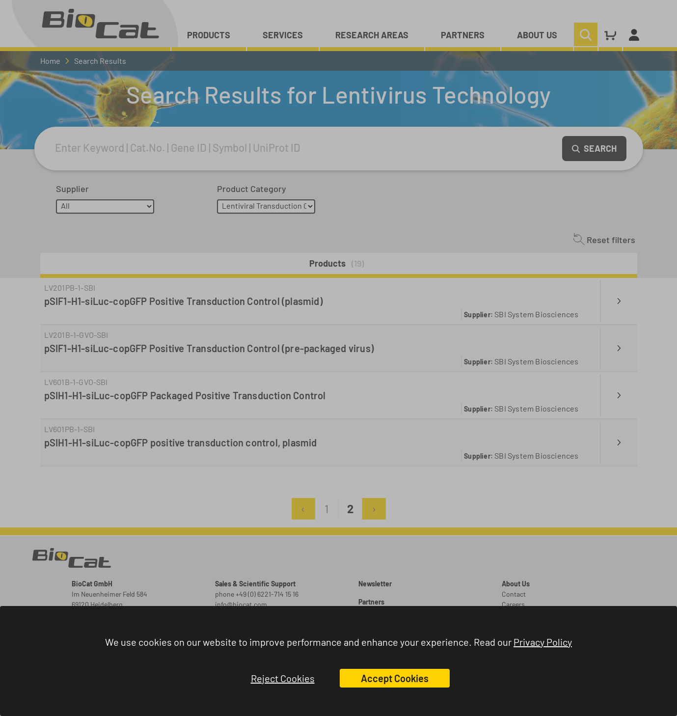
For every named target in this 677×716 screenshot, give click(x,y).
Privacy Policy (543, 642)
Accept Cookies (395, 678)
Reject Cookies (283, 678)
